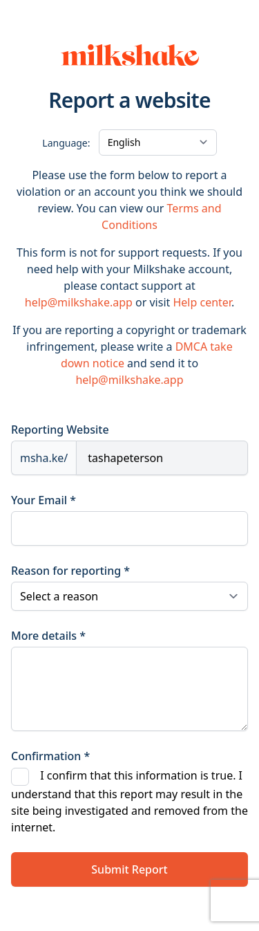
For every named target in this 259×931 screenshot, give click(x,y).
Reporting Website (60, 429)
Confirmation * (50, 756)
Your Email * (43, 500)
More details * (48, 635)
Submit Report (129, 869)
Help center (202, 302)
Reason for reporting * (70, 570)
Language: (66, 142)
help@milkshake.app (79, 302)
